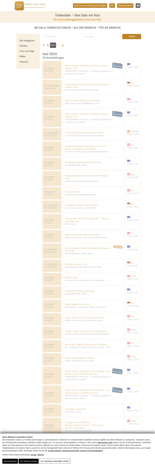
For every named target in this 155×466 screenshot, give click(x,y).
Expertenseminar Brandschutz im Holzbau (83, 100)
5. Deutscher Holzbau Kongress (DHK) (81, 205)
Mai (55, 45)
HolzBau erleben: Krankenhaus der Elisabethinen (86, 331)
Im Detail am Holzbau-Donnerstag (79, 291)
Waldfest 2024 (71, 277)
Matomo (40, 455)
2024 (131, 45)
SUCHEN (132, 36)
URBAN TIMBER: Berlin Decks (77, 304)
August (101, 45)
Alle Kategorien (27, 40)
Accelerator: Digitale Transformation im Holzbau (85, 344)
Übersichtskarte (125, 5)
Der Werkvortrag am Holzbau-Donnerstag (83, 162)
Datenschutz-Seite (104, 442)
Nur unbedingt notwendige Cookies (55, 461)
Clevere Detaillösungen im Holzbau (80, 358)
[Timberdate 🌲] (30, 6)
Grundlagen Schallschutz (75, 409)
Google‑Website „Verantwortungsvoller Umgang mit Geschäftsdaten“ (75, 451)
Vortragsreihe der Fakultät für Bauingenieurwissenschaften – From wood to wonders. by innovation (84, 425)
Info (112, 5)
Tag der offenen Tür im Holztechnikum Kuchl (84, 318)
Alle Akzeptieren (10, 461)
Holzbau (24, 45)
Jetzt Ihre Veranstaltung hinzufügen (90, 5)
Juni (70, 45)
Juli (86, 45)
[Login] (138, 5)
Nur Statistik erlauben (28, 461)
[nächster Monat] (109, 44)
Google (33, 455)
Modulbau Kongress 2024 (75, 264)
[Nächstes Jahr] (143, 44)
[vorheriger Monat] (43, 44)
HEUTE (114, 45)
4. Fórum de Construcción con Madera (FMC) (84, 133)
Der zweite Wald (72, 192)
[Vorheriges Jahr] (119, 44)
